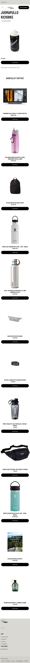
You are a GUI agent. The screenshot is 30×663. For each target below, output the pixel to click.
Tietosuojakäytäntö (19, 660)
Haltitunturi (4, 639)
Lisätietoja (15, 62)
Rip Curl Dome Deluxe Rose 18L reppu (15, 203)
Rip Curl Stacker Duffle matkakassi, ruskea (15, 380)
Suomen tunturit (5, 636)
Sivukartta (26, 660)
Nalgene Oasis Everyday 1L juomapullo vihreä (15, 602)
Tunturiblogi (4, 643)
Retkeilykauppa (23, 7)
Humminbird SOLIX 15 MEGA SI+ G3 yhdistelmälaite (15, 113)
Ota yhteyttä (7, 660)
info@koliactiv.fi (4, 2)
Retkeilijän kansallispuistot (15, 559)
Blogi (3, 660)
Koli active (4, 641)
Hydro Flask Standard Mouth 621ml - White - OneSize (15, 246)
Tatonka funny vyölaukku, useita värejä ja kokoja (15, 469)
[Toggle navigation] (2, 7)
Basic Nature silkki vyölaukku (15, 336)
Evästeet (13, 660)
